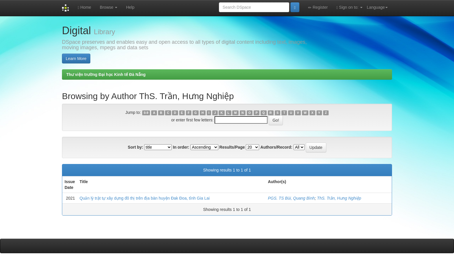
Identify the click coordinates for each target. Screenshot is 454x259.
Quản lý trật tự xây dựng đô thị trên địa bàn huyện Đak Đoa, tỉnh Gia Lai (145, 198)
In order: (181, 147)
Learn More (76, 58)
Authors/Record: (276, 147)
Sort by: (135, 147)
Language (377, 7)
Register (318, 7)
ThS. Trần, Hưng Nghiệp (339, 198)
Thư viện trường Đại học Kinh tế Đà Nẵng (106, 74)
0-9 (146, 112)
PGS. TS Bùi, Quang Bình (291, 198)
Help (130, 7)
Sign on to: (349, 7)
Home (84, 7)
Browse (109, 7)
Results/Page (232, 147)
